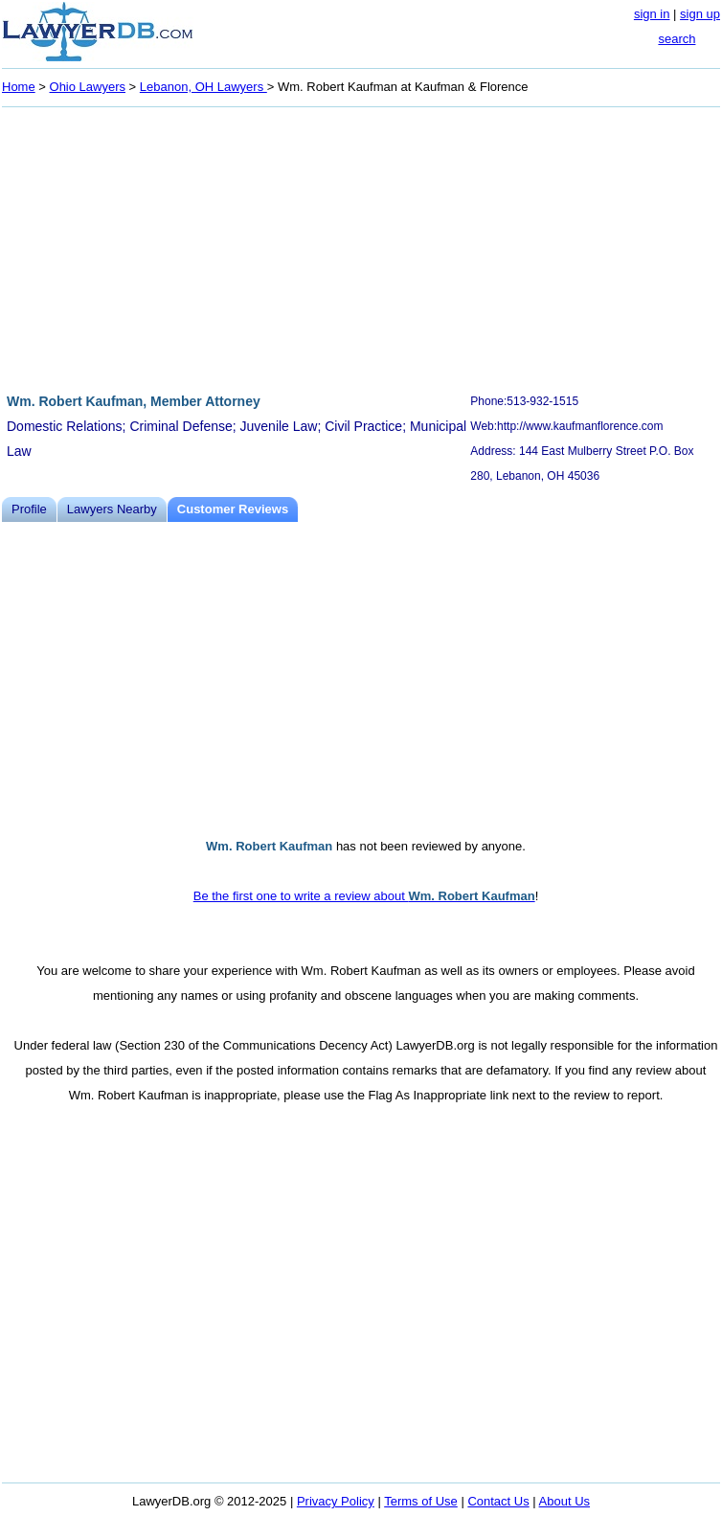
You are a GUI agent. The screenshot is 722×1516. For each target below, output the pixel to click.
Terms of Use (421, 1501)
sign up (700, 14)
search (676, 39)
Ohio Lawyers (87, 86)
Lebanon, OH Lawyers (203, 86)
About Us (564, 1501)
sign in (652, 14)
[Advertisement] (361, 247)
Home (18, 86)
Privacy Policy (335, 1501)
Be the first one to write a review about (364, 896)
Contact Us (498, 1501)
